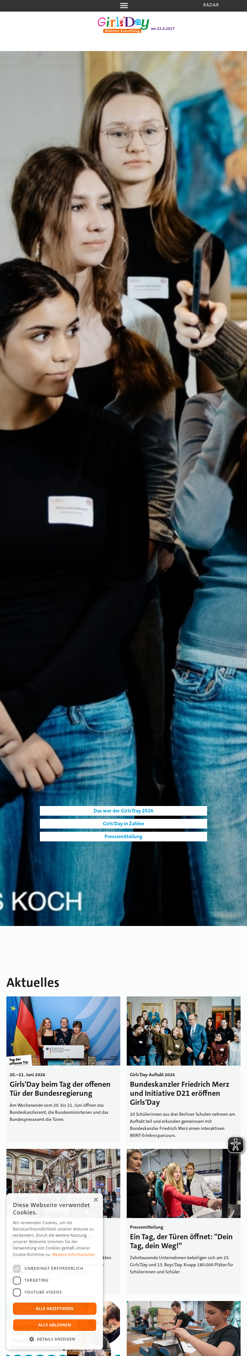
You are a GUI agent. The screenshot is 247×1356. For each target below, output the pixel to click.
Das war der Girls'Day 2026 (123, 810)
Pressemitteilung (123, 836)
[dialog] (54, 1271)
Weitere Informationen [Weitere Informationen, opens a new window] (73, 1254)
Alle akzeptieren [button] (55, 1308)
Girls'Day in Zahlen (123, 823)
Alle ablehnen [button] (54, 1325)
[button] (54, 1339)
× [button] (95, 1200)
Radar (211, 5)
